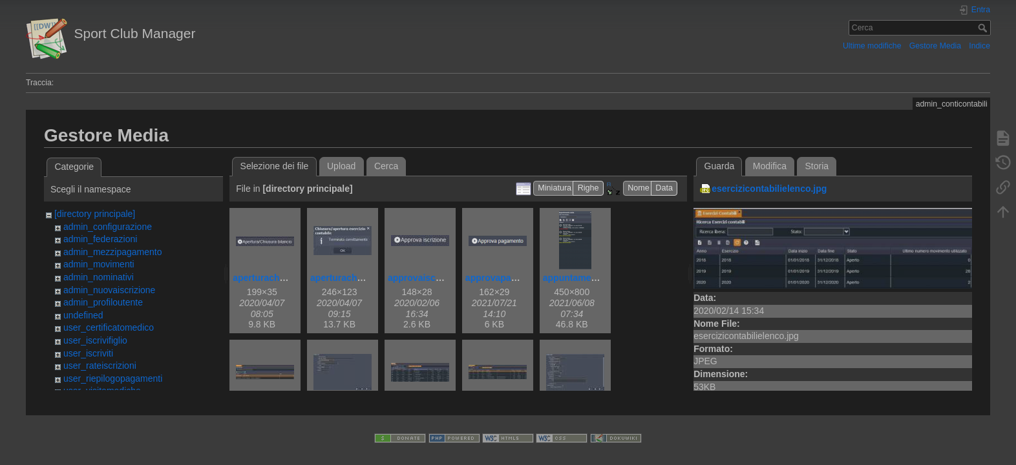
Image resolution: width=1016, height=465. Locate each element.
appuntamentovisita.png (595, 278)
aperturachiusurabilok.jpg (365, 278)
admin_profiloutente (103, 302)
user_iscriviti (88, 353)
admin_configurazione (107, 227)
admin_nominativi (98, 277)
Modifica (770, 166)
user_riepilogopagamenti (112, 378)
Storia (817, 166)
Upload (341, 166)
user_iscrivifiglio (95, 340)
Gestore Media (935, 45)
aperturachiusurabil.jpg (283, 278)
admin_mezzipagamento (112, 252)
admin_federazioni (100, 239)
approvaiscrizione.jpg (434, 278)
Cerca (984, 27)
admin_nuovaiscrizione (109, 290)
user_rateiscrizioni (99, 365)
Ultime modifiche (872, 45)
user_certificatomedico (108, 327)
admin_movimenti (98, 264)
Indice (979, 45)
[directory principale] (94, 214)
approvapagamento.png (516, 278)
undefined (83, 315)
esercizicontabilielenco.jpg (769, 188)
